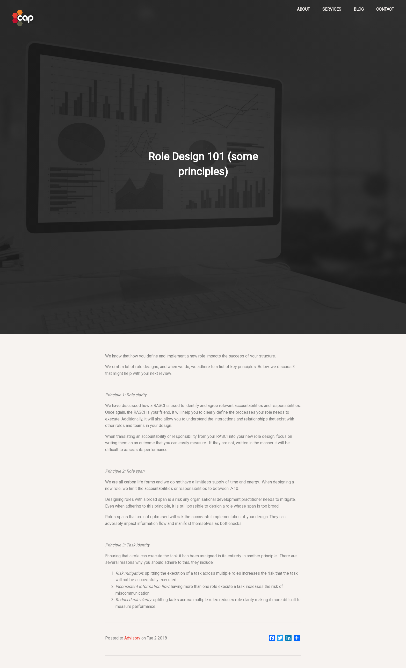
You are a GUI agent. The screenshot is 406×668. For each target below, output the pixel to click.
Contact (385, 9)
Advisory (132, 638)
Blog (359, 9)
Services (331, 9)
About (303, 9)
